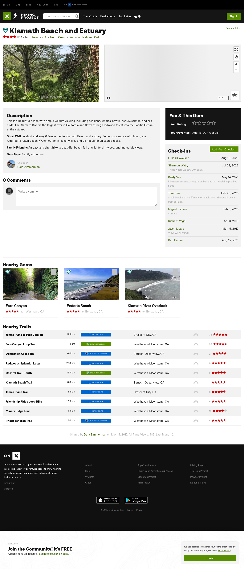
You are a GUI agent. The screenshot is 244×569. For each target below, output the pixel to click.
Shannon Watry (178, 165)
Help (88, 470)
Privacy (140, 509)
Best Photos (108, 16)
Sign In (233, 16)
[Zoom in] (236, 64)
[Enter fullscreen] (236, 49)
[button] (6, 73)
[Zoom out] (236, 70)
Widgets (90, 476)
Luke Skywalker (178, 158)
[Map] (173, 73)
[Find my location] (236, 57)
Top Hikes (125, 16)
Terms (130, 509)
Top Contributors (148, 465)
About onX (11, 482)
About (89, 465)
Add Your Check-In (224, 149)
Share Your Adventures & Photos (158, 470)
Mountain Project (149, 476)
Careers (9, 488)
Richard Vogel (177, 221)
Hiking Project (199, 465)
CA (44, 37)
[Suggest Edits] (233, 28)
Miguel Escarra (177, 209)
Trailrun (43, 4)
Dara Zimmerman (28, 167)
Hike (29, 4)
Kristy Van (174, 177)
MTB (18, 4)
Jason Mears (176, 228)
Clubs (89, 481)
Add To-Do (199, 132)
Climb (6, 4)
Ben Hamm (175, 240)
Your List (213, 132)
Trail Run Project (200, 470)
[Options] (234, 95)
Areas (35, 37)
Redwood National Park (84, 37)
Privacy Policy (224, 550)
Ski (56, 4)
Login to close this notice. (54, 553)
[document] (210, 553)
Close (210, 558)
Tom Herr (174, 193)
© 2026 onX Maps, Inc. (112, 509)
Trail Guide (90, 16)
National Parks (199, 481)
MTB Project (145, 481)
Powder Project (199, 476)
